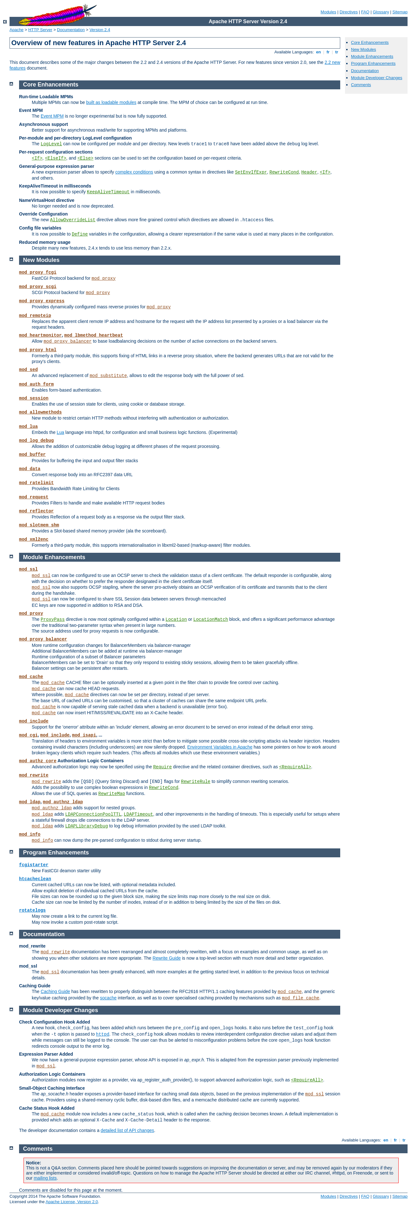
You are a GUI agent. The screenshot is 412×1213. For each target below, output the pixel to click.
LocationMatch (210, 619)
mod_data (29, 468)
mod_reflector (36, 511)
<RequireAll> (295, 767)
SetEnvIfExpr (251, 172)
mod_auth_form (36, 384)
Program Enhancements (373, 63)
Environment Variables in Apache (220, 747)
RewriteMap (111, 793)
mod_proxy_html (38, 350)
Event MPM (52, 116)
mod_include (33, 721)
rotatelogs (32, 910)
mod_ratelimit (36, 482)
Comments (361, 84)
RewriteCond (284, 172)
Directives (349, 12)
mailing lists (45, 1178)
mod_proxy (103, 278)
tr (337, 52)
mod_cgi (28, 735)
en (318, 52)
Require (162, 767)
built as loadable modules (111, 102)
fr (328, 52)
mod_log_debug (36, 440)
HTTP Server (40, 29)
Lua (60, 432)
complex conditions (134, 172)
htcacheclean (35, 878)
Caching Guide (55, 991)
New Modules (363, 49)
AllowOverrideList (73, 220)
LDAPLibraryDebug (86, 826)
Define (80, 234)
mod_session (33, 398)
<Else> (85, 158)
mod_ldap (29, 802)
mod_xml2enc (33, 539)
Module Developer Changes (376, 77)
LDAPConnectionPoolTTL (93, 814)
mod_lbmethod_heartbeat (93, 335)
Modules (328, 12)
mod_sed (28, 369)
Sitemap (400, 12)
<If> (37, 158)
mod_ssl (28, 569)
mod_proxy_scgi (38, 286)
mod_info (29, 834)
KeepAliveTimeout (108, 192)
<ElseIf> (55, 158)
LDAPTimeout (138, 814)
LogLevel (51, 144)
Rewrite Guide (166, 958)
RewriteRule (195, 781)
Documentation (70, 29)
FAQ (365, 12)
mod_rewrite (33, 775)
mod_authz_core (38, 761)
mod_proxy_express (41, 301)
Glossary (381, 12)
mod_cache (31, 676)
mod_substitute (108, 375)
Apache (17, 29)
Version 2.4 (100, 29)
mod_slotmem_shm (39, 525)
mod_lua (28, 426)
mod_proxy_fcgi (38, 272)
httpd (102, 1034)
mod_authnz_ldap (63, 802)
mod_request (33, 497)
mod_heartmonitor (40, 335)
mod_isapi (84, 735)
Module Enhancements (372, 56)
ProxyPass (53, 619)
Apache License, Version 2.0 (71, 1201)
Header (309, 172)
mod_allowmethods (40, 412)
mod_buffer (32, 454)
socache (108, 997)
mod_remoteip (35, 315)
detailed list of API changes (127, 1130)
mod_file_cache (301, 998)
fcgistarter (33, 864)
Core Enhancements (370, 42)
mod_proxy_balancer (67, 341)
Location (176, 619)
